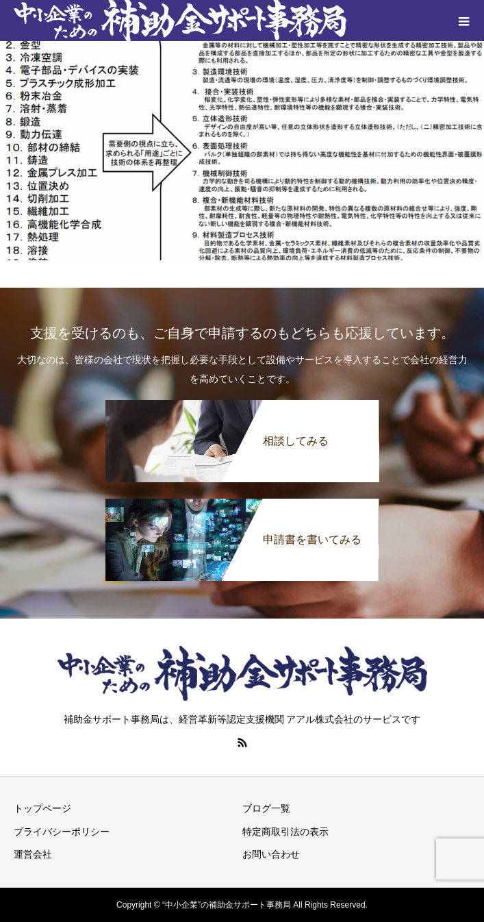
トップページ (42, 808)
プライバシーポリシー (62, 831)
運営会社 (33, 854)
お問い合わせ (271, 854)
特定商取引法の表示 (285, 831)
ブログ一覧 (266, 808)
